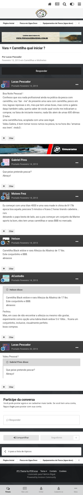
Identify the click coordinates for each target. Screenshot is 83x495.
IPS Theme (21, 471)
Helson (15, 238)
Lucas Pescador (14, 57)
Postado (24, 86)
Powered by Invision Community (41, 477)
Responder (41, 71)
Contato (53, 471)
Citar (11, 138)
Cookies (62, 471)
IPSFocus (33, 471)
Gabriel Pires (19, 160)
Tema (43, 471)
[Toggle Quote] (7, 289)
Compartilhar (21, 437)
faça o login (9, 406)
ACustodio (17, 276)
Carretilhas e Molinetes (35, 60)
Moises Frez (18, 193)
